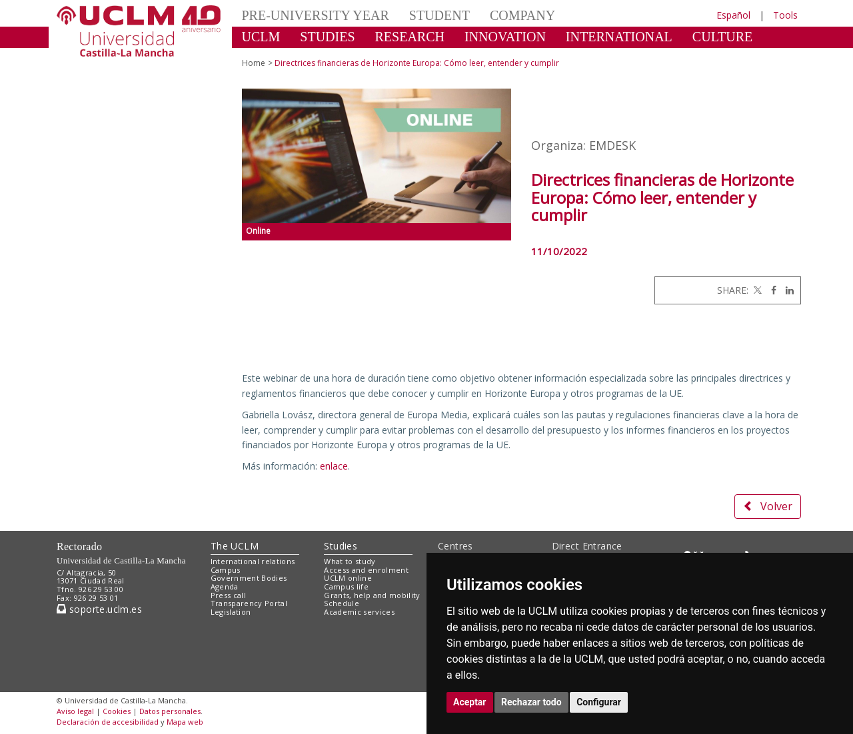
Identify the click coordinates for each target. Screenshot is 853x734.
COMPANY (522, 15)
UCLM (261, 36)
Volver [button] (767, 506)
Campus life (346, 586)
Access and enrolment (366, 570)
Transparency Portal (249, 603)
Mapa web (185, 722)
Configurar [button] (598, 702)
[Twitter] (756, 290)
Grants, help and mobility (372, 595)
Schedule (341, 603)
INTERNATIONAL (619, 36)
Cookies (117, 711)
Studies (340, 546)
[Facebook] (770, 290)
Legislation (231, 612)
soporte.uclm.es (99, 609)
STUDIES (327, 36)
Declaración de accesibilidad (108, 722)
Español (733, 15)
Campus (226, 570)
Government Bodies (249, 578)
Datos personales (170, 711)
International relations (253, 561)
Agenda (225, 586)
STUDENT (439, 15)
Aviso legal (75, 711)
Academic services (359, 612)
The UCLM (235, 546)
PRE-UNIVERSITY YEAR (315, 15)
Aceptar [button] (469, 702)
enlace (334, 466)
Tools (785, 15)
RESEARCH (409, 36)
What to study (349, 561)
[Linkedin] (786, 290)
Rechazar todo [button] (531, 702)
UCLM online (348, 578)
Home (253, 63)
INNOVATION (505, 36)
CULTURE (722, 36)
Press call (228, 595)
